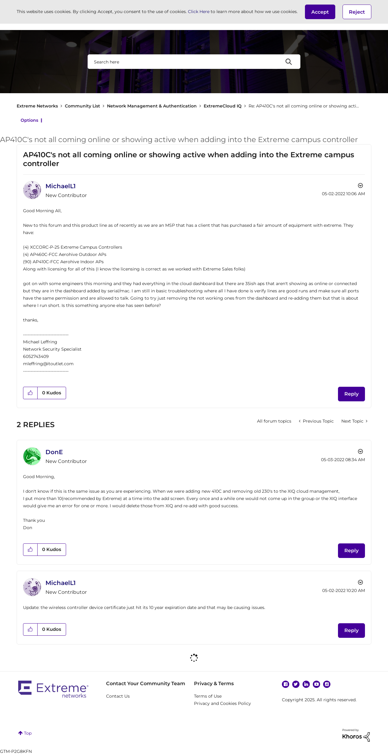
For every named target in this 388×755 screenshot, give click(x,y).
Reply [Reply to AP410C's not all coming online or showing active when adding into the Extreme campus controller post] (351, 394)
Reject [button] (357, 12)
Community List (82, 106)
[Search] (194, 61)
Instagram (326, 684)
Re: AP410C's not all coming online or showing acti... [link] (304, 106)
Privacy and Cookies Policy (222, 703)
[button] (320, 12)
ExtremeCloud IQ (223, 106)
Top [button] (28, 733)
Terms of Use (208, 696)
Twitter (295, 684)
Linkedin (306, 684)
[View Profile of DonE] (54, 452)
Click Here (198, 11)
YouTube (316, 684)
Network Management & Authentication (152, 106)
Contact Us (118, 696)
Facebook (285, 684)
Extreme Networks (37, 106)
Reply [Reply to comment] (351, 550)
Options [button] (29, 120)
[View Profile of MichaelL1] (60, 186)
